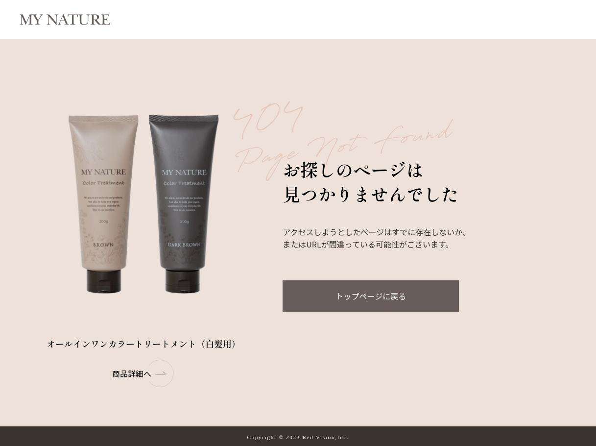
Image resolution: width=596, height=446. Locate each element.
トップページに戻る (370, 296)
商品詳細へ (143, 373)
